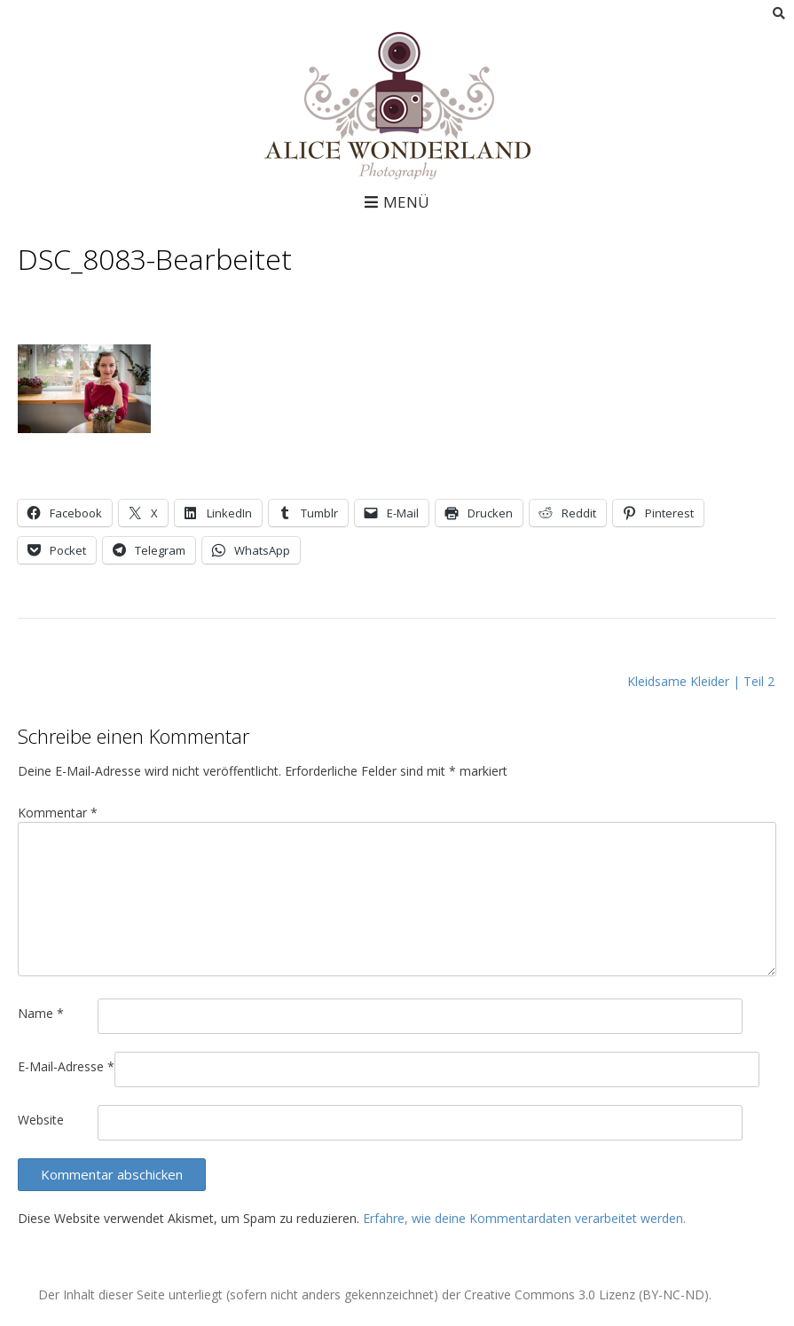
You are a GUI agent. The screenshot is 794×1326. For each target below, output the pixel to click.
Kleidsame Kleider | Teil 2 (700, 681)
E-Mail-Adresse (66, 1066)
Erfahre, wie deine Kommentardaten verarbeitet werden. (524, 1218)
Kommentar (58, 812)
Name (41, 1013)
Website (41, 1119)
